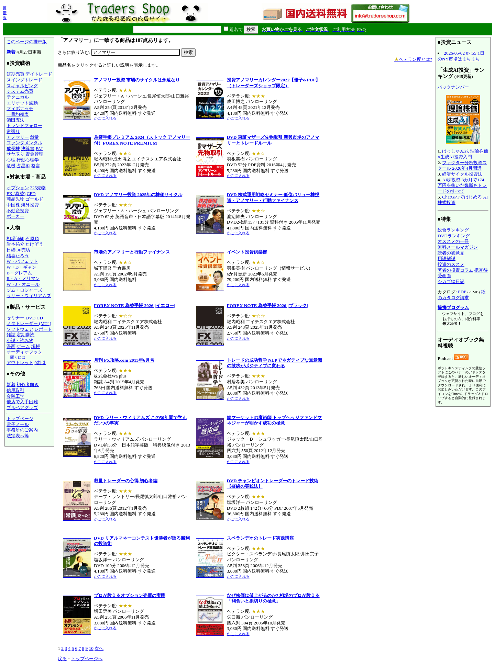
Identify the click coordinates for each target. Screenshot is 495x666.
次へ (99, 648)
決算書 (27, 148)
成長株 (13, 148)
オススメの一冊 (453, 241)
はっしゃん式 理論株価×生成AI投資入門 (463, 153)
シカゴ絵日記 (451, 281)
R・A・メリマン (23, 278)
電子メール (18, 424)
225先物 (38, 187)
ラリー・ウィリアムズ (29, 295)
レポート (43, 329)
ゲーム (23, 346)
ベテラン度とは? (413, 59)
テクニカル (18, 97)
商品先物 (15, 199)
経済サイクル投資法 (462, 174)
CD (40, 317)
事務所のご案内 (22, 429)
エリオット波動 (22, 102)
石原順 (32, 238)
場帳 (35, 346)
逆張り (13, 131)
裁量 (34, 137)
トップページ (20, 418)
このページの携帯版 (27, 41)
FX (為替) (16, 193)
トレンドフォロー (24, 125)
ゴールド (34, 199)
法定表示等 (18, 435)
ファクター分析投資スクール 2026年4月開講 (462, 165)
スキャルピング (22, 85)
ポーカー (15, 216)
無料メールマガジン (458, 247)
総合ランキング (453, 230)
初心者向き (27, 384)
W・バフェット (22, 261)
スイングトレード (24, 79)
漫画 (11, 346)
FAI (39, 148)
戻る (62, 658)
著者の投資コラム (455, 270)
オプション (18, 187)
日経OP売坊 (18, 249)
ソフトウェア (20, 329)
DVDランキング (454, 235)
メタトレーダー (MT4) (29, 323)
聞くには (17, 357)
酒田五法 (15, 120)
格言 (35, 165)
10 (91, 648)
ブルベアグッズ (22, 407)
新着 (11, 52)
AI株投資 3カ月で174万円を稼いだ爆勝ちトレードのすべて (462, 185)
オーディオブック (24, 351)
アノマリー (18, 137)
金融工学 (15, 396)
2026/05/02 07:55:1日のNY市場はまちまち (461, 55)
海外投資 (30, 204)
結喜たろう (18, 255)
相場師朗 (15, 238)
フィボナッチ (20, 108)
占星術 (23, 165)
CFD (31, 193)
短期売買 (15, 74)
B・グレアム (19, 272)
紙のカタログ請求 (461, 294)
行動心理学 (27, 159)
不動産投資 (18, 210)
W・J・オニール (23, 284)
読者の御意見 (451, 253)
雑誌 (11, 334)
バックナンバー (453, 87)
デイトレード (38, 74)
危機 (11, 165)
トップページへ (86, 658)
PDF (462, 291)
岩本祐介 (15, 244)
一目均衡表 (18, 114)
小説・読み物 (20, 340)
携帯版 (5, 13)
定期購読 (25, 334)
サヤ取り (15, 154)
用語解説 (446, 258)
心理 (11, 159)
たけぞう (34, 244)
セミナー (15, 317)
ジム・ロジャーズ (24, 290)
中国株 (13, 204)
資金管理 (34, 154)
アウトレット (20, 362)
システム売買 (20, 91)
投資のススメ (451, 264)
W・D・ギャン (21, 267)
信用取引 (15, 390)
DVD (30, 317)
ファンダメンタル (24, 142)
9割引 (40, 362)
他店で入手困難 (22, 401)
